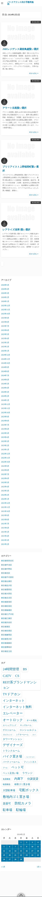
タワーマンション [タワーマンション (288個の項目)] (12, 739)
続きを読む (33, 73)
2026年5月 (5, 285)
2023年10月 (5, 412)
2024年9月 (5, 367)
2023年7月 (5, 425)
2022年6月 (5, 478)
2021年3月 (5, 540)
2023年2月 (5, 445)
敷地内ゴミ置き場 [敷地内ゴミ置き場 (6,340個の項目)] (16, 796)
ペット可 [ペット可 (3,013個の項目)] (17, 767)
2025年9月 (5, 318)
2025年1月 (5, 351)
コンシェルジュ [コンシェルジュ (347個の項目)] (28, 730)
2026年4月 (5, 289)
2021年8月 (5, 519)
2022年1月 (5, 499)
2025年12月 (5, 306)
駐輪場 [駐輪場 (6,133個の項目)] (21, 810)
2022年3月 (5, 491)
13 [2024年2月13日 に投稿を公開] (10, 851)
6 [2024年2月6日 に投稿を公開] (9, 847)
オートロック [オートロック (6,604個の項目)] (13, 720)
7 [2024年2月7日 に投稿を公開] (15, 847)
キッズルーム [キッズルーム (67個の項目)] (25, 725)
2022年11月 (5, 458)
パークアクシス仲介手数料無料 (20, 3)
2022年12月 (5, 454)
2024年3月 (5, 392)
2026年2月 (5, 297)
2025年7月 (5, 326)
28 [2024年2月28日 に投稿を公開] (15, 859)
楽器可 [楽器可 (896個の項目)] (7, 803)
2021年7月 (5, 524)
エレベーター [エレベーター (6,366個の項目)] (13, 713)
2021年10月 (5, 511)
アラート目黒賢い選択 (14, 108)
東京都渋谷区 (6, 622)
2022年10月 (5, 462)
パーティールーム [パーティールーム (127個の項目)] (11, 762)
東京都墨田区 (6, 589)
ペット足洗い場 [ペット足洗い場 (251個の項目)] (10, 773)
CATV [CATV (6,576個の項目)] (7, 676)
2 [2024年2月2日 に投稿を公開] (26, 842)
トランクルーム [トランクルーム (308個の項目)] (11, 750)
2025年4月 (5, 338)
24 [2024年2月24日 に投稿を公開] (32, 855)
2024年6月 (5, 380)
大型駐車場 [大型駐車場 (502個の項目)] (9, 790)
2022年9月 (5, 466)
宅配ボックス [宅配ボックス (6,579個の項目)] (29, 790)
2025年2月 (5, 347)
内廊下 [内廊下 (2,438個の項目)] (18, 778)
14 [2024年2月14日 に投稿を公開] (15, 851)
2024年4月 (5, 388)
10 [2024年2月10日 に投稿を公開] (32, 847)
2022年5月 (5, 482)
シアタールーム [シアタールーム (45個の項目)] (22, 734)
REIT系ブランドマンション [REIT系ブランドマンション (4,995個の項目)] (20, 685)
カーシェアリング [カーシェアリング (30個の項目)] (9, 725)
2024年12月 (5, 355)
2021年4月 (5, 536)
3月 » (39, 867)
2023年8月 (5, 421)
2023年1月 (5, 449)
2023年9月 (5, 417)
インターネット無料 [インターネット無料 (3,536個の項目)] (17, 707)
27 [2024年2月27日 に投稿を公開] (10, 859)
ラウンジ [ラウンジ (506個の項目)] (27, 773)
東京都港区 (5, 627)
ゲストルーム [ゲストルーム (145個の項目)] (9, 730)
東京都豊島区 (6, 647)
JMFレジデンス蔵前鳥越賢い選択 (20, 49)
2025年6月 (5, 330)
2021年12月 (5, 503)
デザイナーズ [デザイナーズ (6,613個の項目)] (13, 745)
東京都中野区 (6, 569)
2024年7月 (5, 375)
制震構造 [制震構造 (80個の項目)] (6, 784)
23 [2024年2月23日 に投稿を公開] (27, 855)
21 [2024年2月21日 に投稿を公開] (15, 855)
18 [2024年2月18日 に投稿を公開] (38, 851)
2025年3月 (5, 342)
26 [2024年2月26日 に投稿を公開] (4, 859)
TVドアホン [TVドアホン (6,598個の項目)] (12, 694)
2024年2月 (5, 396)
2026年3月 (5, 293)
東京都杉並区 (6, 606)
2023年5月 (5, 433)
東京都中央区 (6, 565)
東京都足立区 (6, 651)
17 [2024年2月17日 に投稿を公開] (32, 851)
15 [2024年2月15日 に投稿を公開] (21, 851)
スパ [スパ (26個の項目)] (34, 734)
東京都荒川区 (6, 639)
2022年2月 (5, 495)
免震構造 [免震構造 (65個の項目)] (6, 779)
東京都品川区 (6, 585)
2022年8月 (5, 470)
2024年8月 (5, 371)
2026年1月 (5, 301)
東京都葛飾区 (6, 643)
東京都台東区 (36, 22)
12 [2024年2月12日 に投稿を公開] (4, 851)
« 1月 (3, 867)
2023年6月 (5, 429)
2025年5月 (5, 334)
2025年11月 (5, 310)
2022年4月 (5, 487)
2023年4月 (5, 437)
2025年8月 (5, 322)
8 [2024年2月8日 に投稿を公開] (20, 847)
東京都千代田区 (7, 577)
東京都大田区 (6, 594)
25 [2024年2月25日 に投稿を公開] (38, 855)
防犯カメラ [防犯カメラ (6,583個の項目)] (23, 803)
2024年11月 (5, 359)
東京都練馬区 (6, 635)
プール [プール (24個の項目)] (5, 768)
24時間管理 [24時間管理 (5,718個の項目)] (11, 669)
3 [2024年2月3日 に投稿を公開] (32, 842)
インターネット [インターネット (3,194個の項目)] (14, 700)
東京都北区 (5, 573)
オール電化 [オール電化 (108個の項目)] (32, 720)
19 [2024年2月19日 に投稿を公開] (4, 855)
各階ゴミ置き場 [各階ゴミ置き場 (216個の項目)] (22, 784)
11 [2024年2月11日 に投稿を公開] (38, 847)
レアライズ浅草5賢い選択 (16, 229)
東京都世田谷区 (7, 561)
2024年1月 (5, 400)
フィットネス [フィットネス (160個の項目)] (30, 762)
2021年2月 (5, 544)
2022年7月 (5, 474)
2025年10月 (5, 314)
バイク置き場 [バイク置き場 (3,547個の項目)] (12, 756)
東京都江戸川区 (7, 614)
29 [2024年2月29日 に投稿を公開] (21, 859)
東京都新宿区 (6, 602)
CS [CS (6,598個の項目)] (17, 676)
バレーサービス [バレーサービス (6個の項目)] (30, 757)
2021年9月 (5, 515)
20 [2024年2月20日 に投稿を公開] (10, 855)
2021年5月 (5, 532)
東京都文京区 (6, 598)
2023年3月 (5, 441)
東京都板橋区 (6, 610)
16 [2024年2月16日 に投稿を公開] (27, 851)
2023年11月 (5, 408)
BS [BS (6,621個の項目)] (25, 669)
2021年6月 (5, 528)
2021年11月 (5, 507)
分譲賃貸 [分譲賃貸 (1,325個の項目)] (32, 778)
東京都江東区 (6, 618)
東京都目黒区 (36, 81)
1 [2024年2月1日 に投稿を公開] (20, 842)
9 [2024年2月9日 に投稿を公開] (26, 847)
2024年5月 (5, 384)
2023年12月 (5, 404)
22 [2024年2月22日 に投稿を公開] (21, 855)
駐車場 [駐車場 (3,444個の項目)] (7, 810)
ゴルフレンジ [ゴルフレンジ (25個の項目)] (7, 734)
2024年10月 (5, 363)
